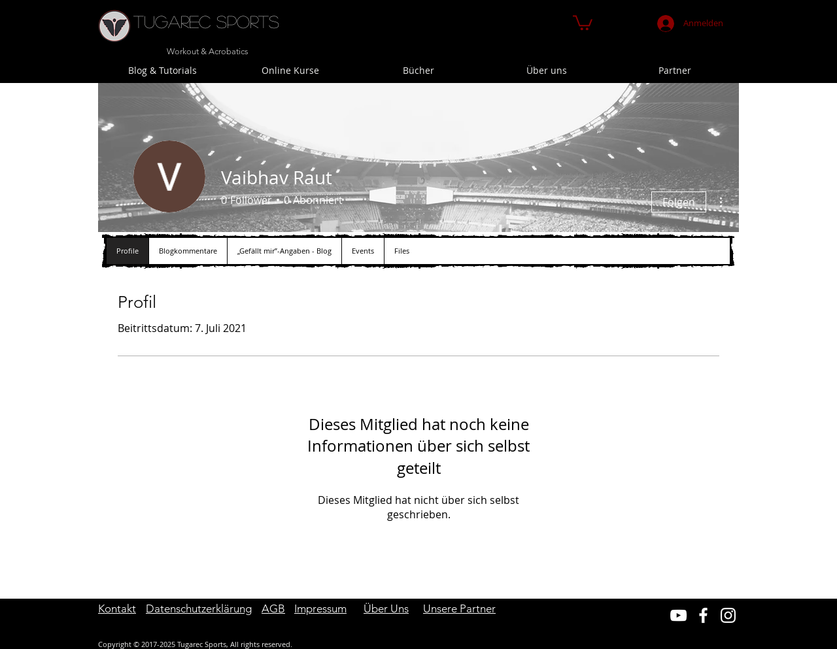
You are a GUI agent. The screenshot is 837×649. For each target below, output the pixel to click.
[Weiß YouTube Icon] (678, 615)
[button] (582, 22)
